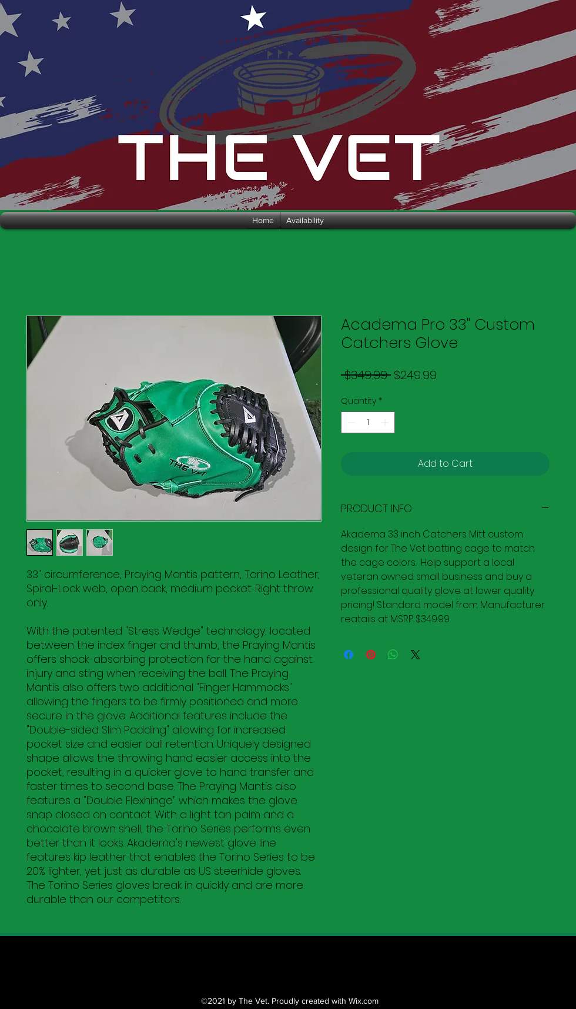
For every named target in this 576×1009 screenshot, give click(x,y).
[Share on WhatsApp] (393, 655)
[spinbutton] (368, 422)
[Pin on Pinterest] (371, 655)
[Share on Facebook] (348, 655)
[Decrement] (350, 422)
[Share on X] (415, 655)
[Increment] (386, 422)
